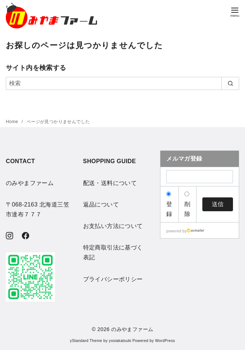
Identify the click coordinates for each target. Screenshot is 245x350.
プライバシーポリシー (113, 279)
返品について (101, 204)
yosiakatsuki (120, 341)
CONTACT (20, 161)
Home (12, 121)
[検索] (122, 83)
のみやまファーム (132, 329)
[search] (230, 83)
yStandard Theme (86, 341)
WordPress (165, 341)
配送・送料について (110, 183)
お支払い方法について (113, 226)
